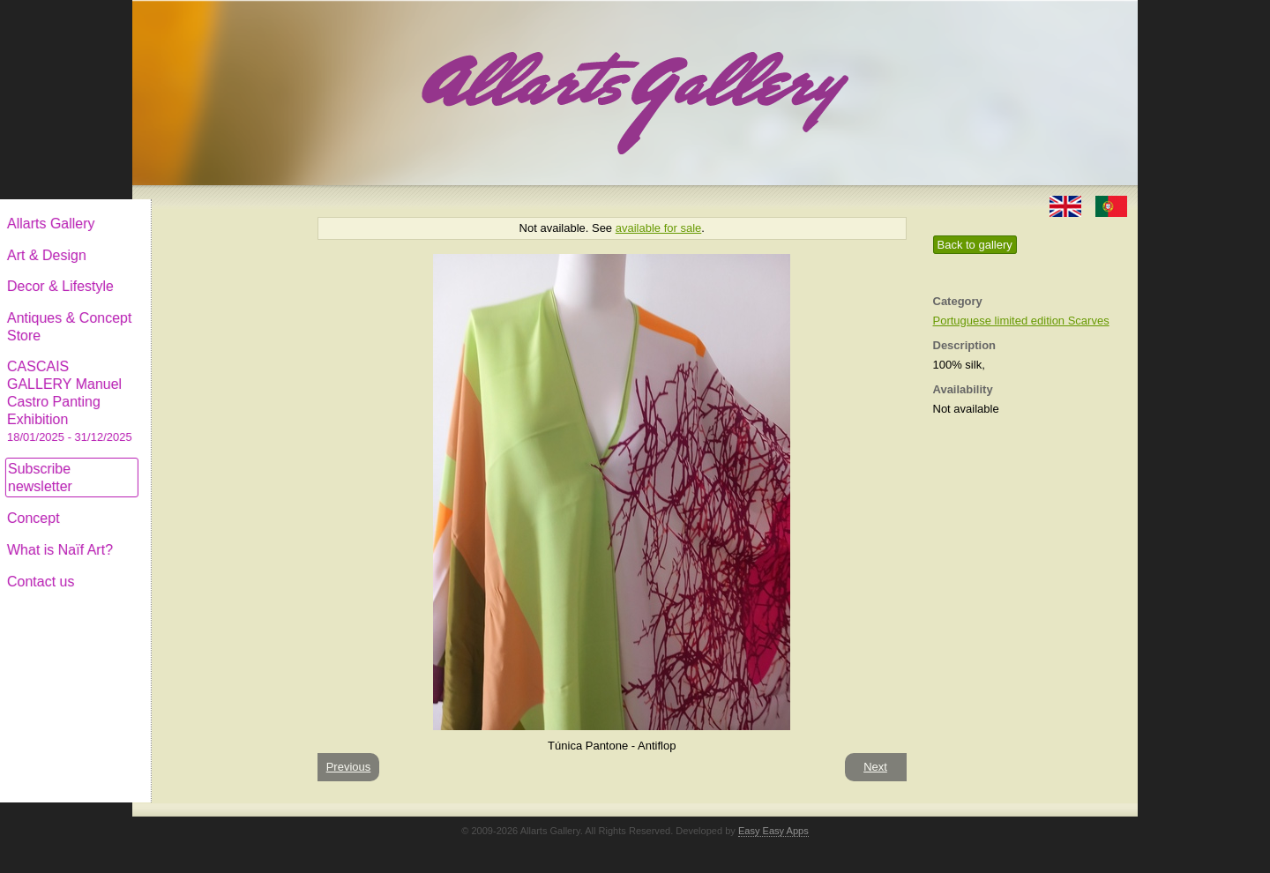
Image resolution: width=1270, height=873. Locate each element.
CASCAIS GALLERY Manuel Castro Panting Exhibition (215, 387)
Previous (348, 766)
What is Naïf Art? (205, 535)
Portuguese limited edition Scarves (1021, 320)
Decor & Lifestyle (206, 272)
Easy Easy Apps (773, 830)
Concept (179, 503)
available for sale (659, 228)
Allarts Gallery (197, 209)
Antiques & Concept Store (215, 312)
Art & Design (192, 241)
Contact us (186, 567)
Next (875, 766)
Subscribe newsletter (185, 463)
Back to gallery (975, 244)
